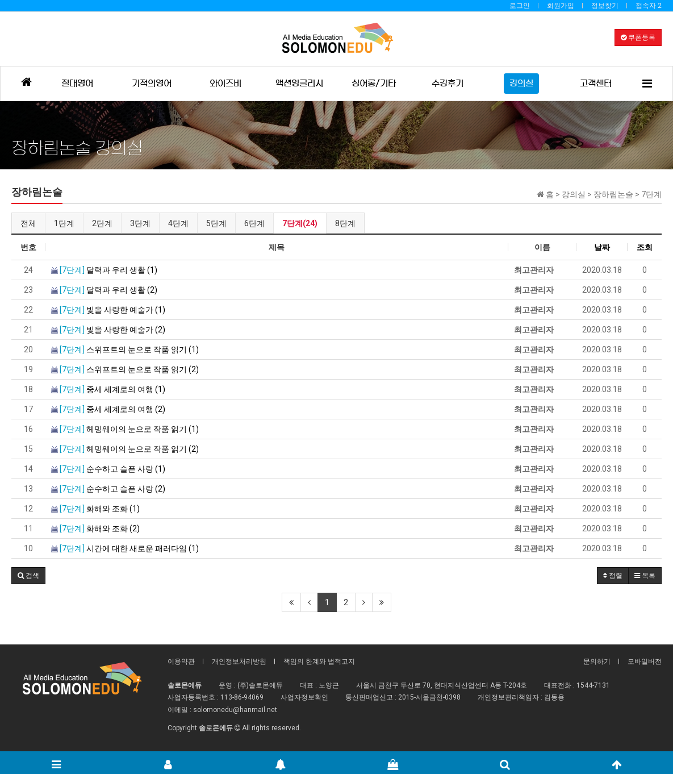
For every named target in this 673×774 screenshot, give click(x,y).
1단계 (64, 223)
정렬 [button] (612, 576)
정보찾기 (604, 6)
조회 (645, 247)
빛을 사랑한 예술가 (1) (108, 309)
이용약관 (181, 661)
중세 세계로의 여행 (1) (108, 389)
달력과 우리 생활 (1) (104, 269)
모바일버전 (645, 661)
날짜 (602, 247)
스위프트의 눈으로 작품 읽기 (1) (125, 349)
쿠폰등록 (638, 37)
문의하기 (597, 661)
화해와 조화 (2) (95, 528)
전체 (28, 223)
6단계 (254, 223)
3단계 (140, 223)
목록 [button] (644, 576)
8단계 (345, 223)
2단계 (102, 223)
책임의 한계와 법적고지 (319, 661)
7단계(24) (299, 223)
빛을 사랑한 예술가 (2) (108, 329)
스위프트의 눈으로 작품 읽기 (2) (125, 369)
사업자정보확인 (304, 697)
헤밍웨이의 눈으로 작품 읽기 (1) (125, 429)
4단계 (178, 223)
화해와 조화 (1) (95, 508)
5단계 (216, 223)
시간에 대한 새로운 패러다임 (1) (125, 548)
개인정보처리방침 (239, 661)
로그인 (519, 6)
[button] (28, 575)
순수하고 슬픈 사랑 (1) (108, 468)
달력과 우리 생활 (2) (104, 289)
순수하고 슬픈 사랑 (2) (108, 488)
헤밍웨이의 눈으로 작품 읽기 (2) (125, 448)
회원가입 (560, 6)
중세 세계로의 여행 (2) (108, 409)
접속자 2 (649, 6)
